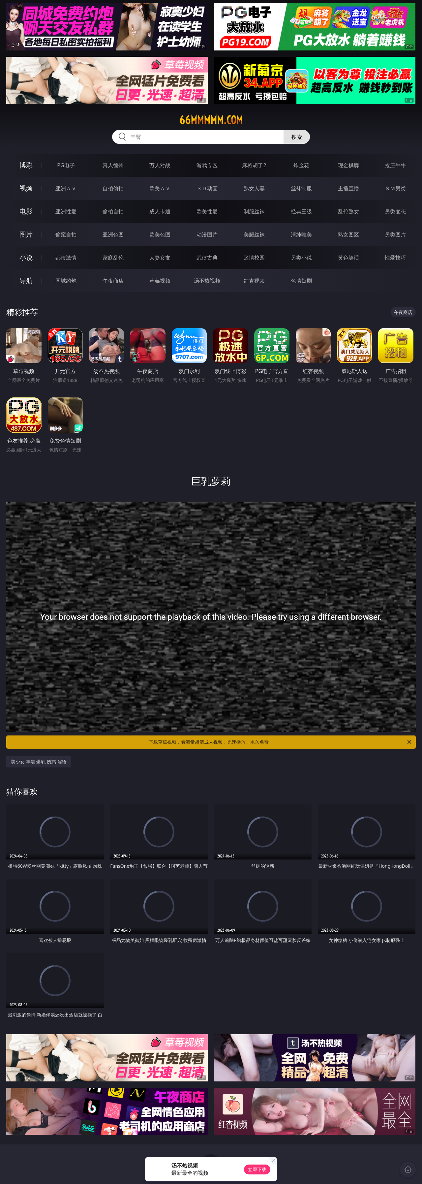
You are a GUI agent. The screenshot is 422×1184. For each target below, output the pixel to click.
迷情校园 (254, 257)
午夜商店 (113, 280)
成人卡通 (159, 211)
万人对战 (159, 165)
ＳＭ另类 (395, 188)
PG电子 (66, 165)
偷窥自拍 (65, 234)
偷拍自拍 (113, 211)
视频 (26, 188)
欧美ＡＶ (159, 188)
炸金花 (301, 165)
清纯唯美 (301, 234)
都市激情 (65, 257)
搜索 (296, 136)
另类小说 (301, 257)
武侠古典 (207, 257)
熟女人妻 (254, 188)
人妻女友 (159, 257)
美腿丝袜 (254, 234)
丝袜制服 (301, 188)
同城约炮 (65, 280)
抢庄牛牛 (395, 165)
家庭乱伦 (113, 257)
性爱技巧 (395, 257)
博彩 (26, 165)
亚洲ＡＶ (65, 188)
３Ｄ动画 (207, 188)
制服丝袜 (254, 211)
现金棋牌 (348, 165)
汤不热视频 (207, 280)
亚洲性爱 (65, 211)
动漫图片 (207, 234)
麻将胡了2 (254, 165)
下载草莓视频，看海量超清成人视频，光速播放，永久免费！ (280, 742)
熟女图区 (348, 234)
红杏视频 (254, 280)
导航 (26, 280)
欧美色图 (159, 234)
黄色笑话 (348, 257)
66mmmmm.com (211, 120)
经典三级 (301, 211)
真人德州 (113, 165)
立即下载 (257, 1169)
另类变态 (395, 211)
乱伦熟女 (348, 211)
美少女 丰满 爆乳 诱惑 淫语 (39, 762)
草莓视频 (159, 280)
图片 (26, 234)
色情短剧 (301, 280)
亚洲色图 (113, 234)
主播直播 (348, 188)
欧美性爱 (207, 211)
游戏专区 (207, 165)
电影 (26, 211)
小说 (26, 257)
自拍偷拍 (113, 188)
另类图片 (395, 234)
